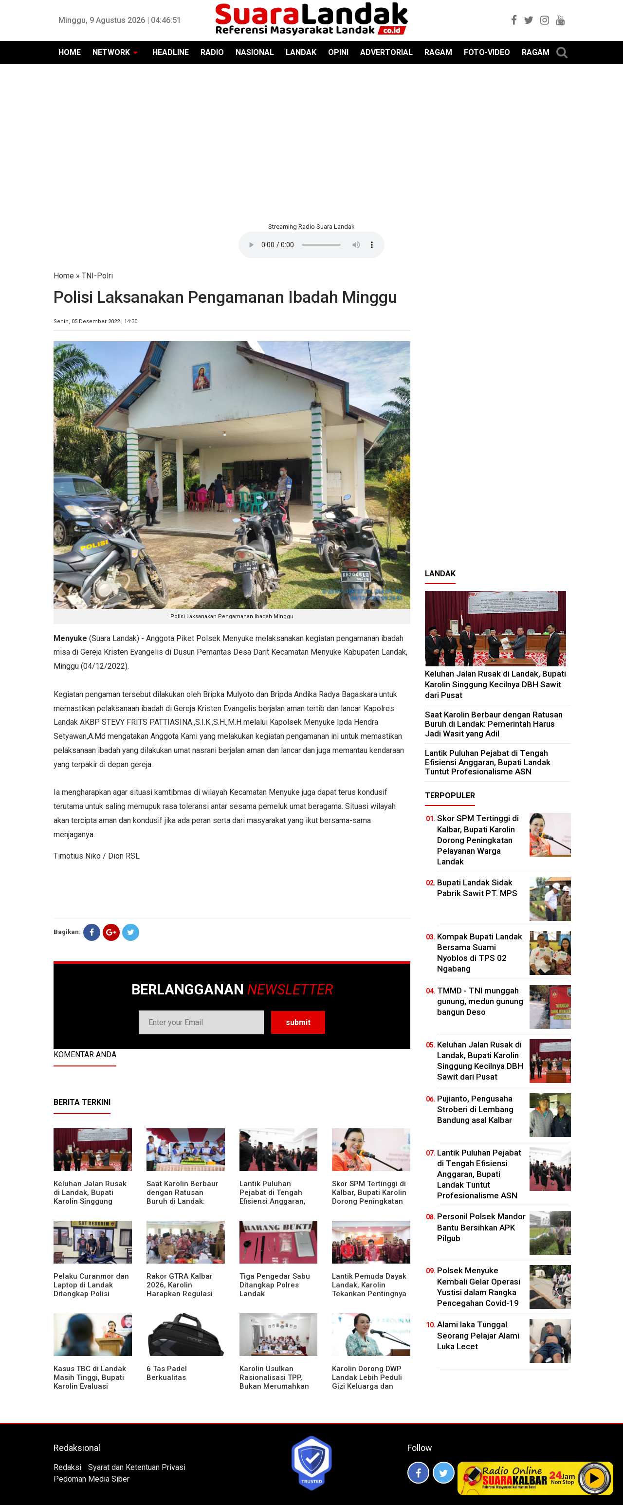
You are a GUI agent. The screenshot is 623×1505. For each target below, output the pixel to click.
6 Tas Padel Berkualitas (167, 1373)
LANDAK (301, 52)
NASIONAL (255, 52)
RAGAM (438, 52)
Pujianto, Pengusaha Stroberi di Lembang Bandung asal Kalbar (475, 1109)
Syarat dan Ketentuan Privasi (136, 1467)
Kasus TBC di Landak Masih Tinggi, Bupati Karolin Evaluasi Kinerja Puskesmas (90, 1381)
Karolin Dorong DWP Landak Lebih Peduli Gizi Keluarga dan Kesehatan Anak (367, 1381)
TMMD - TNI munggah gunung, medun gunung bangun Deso (480, 1001)
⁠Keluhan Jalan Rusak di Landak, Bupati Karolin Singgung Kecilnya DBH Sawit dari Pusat (90, 1201)
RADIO (212, 52)
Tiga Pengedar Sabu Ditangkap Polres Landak (274, 1285)
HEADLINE (170, 52)
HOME (69, 52)
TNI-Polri (97, 275)
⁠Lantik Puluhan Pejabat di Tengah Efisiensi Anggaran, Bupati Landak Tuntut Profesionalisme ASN (276, 1201)
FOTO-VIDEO (487, 52)
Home (64, 275)
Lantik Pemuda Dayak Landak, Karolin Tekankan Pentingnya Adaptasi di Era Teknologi (369, 1294)
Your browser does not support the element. (311, 245)
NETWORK (111, 52)
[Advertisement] (311, 142)
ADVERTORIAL (386, 52)
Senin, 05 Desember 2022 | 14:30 (95, 321)
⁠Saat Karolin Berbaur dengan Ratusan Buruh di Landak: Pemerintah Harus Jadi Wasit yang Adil (183, 1201)
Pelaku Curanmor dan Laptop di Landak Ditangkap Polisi (91, 1285)
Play (595, 1478)
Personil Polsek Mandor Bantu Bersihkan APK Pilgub (481, 1227)
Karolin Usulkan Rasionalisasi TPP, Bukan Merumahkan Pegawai (274, 1381)
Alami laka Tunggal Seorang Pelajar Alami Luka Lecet (478, 1335)
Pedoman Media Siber (91, 1479)
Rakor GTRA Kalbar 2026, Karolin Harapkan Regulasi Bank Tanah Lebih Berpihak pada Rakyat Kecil (184, 1298)
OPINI (338, 52)
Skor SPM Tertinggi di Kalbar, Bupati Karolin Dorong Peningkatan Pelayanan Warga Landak (369, 1201)
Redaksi (67, 1467)
